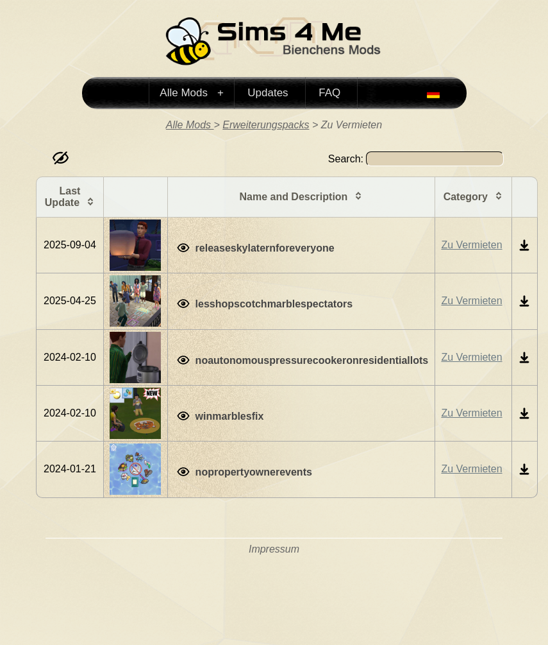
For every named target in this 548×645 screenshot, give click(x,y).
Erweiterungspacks (265, 124)
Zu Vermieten (471, 244)
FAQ (329, 93)
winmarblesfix (229, 416)
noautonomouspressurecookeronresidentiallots (312, 360)
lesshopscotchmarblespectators (274, 303)
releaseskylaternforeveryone (265, 248)
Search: (416, 158)
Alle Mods (185, 93)
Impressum (274, 549)
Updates (267, 93)
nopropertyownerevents (253, 472)
